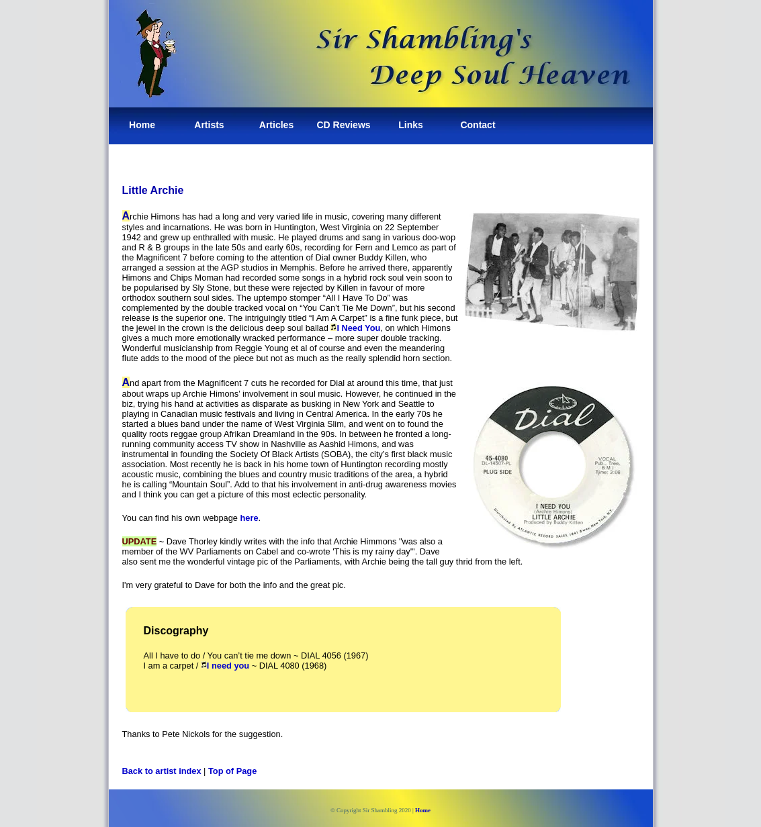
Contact (477, 124)
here (249, 518)
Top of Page (232, 771)
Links (410, 124)
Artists (209, 124)
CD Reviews (343, 124)
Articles (276, 124)
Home (142, 124)
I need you (228, 666)
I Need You (355, 328)
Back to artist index (162, 771)
